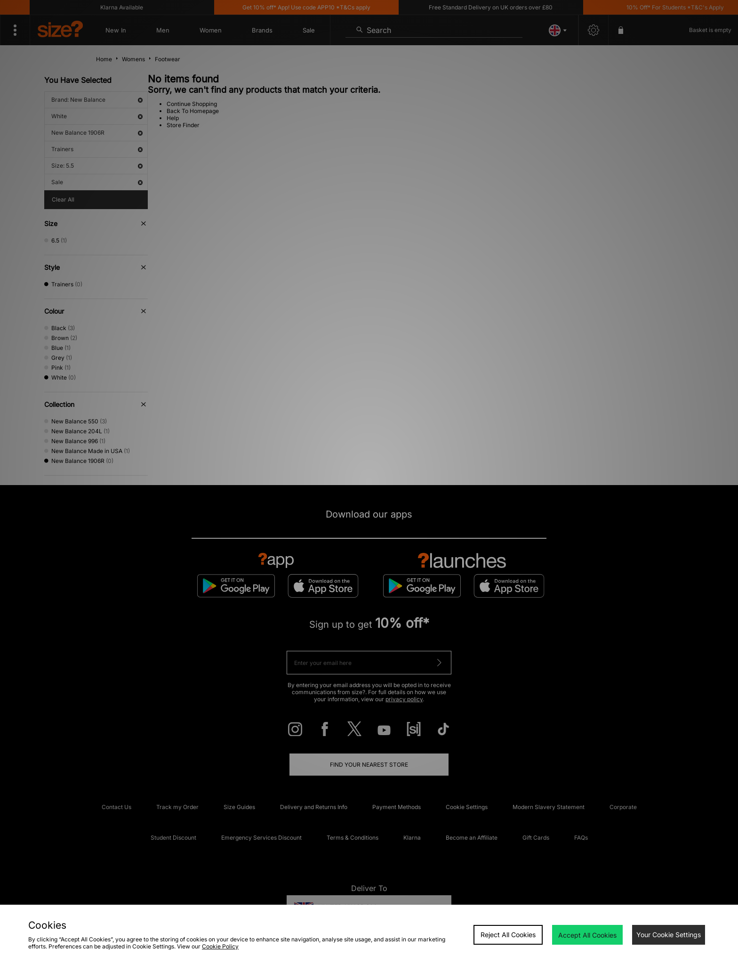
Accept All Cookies (587, 935)
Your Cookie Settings (668, 935)
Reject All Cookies (508, 935)
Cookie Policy (220, 946)
